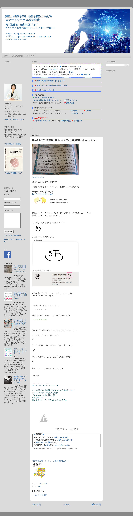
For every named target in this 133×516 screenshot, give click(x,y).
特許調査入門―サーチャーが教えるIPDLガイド (50, 461)
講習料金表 (78, 121)
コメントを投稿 (41, 495)
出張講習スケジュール (42, 121)
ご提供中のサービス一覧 (45, 90)
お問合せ (30, 56)
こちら (78, 66)
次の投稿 (36, 504)
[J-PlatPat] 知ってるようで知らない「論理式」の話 (20, 322)
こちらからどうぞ (65, 440)
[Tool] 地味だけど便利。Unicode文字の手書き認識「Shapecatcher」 (20, 268)
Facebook (52, 69)
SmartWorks (17, 56)
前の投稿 (96, 504)
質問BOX (86, 74)
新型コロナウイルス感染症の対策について (51, 85)
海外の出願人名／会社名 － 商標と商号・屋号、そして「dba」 (20, 379)
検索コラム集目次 (61, 437)
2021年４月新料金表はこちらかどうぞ (50, 81)
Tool (39, 486)
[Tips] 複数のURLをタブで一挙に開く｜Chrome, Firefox (20, 296)
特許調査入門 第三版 (12, 144)
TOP (6, 56)
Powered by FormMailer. (12, 235)
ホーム (66, 504)
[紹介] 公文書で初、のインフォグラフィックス (20, 351)
